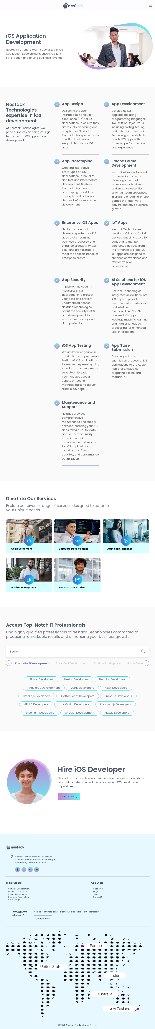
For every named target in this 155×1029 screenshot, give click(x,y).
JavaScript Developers (74, 704)
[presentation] (9, 663)
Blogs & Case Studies (72, 587)
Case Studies (99, 889)
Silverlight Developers (40, 713)
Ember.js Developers (118, 696)
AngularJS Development (44, 688)
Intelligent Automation (18, 897)
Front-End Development (32, 663)
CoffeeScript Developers (77, 696)
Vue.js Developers (82, 688)
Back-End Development (71, 663)
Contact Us (69, 796)
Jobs (95, 894)
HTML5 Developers (36, 704)
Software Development (73, 549)
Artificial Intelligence (120, 549)
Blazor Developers (42, 679)
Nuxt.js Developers (117, 713)
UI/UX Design (14, 899)
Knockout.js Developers (115, 704)
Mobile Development (23, 587)
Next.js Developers (76, 679)
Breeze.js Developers (37, 696)
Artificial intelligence (107, 663)
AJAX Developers (116, 688)
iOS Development (21, 549)
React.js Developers (112, 679)
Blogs (95, 891)
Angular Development (79, 713)
